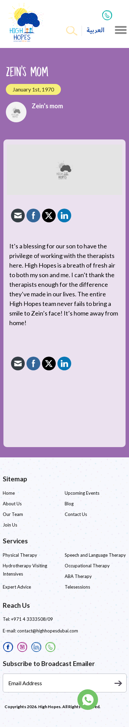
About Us (12, 503)
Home (9, 493)
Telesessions (77, 587)
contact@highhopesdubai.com (47, 630)
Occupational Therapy (87, 565)
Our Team (13, 514)
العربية (96, 30)
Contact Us (76, 514)
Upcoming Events (82, 493)
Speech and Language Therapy (95, 555)
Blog (69, 503)
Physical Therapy (20, 555)
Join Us (10, 525)
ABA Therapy (78, 576)
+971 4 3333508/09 (32, 619)
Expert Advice (17, 587)
